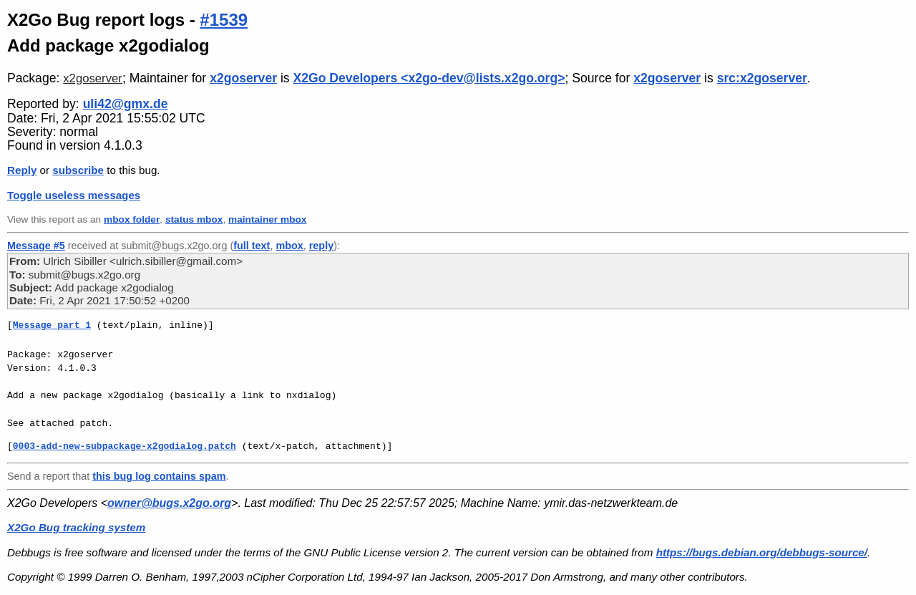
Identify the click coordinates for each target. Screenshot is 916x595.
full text (251, 245)
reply (321, 245)
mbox (289, 245)
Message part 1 (52, 325)
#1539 (224, 19)
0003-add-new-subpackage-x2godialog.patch (124, 446)
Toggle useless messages (73, 195)
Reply (21, 170)
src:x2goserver (762, 78)
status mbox (194, 219)
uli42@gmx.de (125, 104)
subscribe (78, 170)
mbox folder (132, 219)
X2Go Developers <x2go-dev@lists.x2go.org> (429, 78)
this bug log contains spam (158, 476)
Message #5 (36, 245)
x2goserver (92, 78)
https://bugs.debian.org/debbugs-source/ (761, 552)
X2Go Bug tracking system (76, 527)
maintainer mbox (267, 219)
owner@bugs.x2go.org (169, 503)
